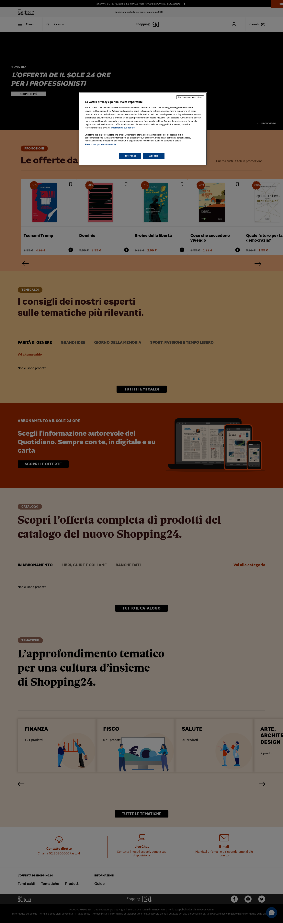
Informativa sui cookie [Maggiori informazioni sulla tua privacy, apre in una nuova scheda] (123, 127)
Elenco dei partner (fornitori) (100, 144)
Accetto (153, 156)
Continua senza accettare (190, 97)
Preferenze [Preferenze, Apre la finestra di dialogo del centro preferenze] (130, 156)
